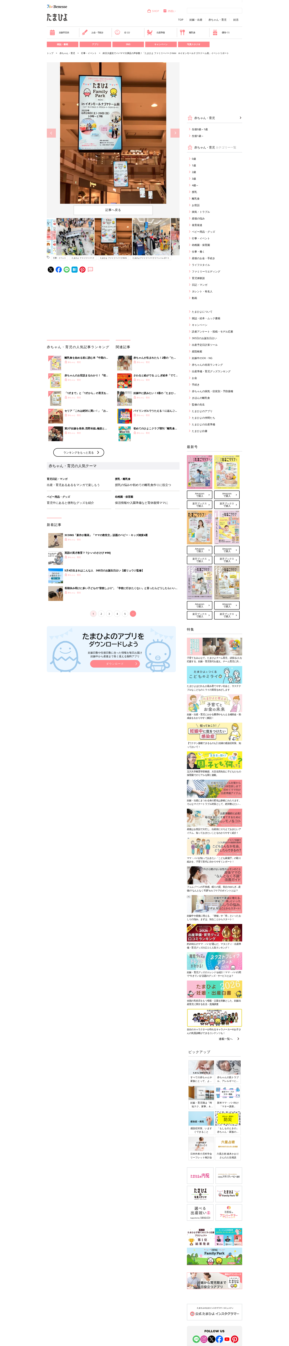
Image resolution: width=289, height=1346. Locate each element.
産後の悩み (198, 218)
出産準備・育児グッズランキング (211, 371)
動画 (194, 298)
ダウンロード (115, 663)
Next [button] (175, 133)
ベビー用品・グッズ (203, 231)
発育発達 (197, 225)
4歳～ (195, 185)
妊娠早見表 (59, 32)
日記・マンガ (199, 284)
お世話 (196, 205)
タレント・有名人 (202, 291)
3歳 (194, 178)
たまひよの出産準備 (203, 424)
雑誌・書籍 (62, 44)
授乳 (194, 192)
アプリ (95, 44)
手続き (196, 384)
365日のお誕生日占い (204, 338)
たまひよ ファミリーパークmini (113, 258)
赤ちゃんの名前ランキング (207, 364)
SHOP (153, 11)
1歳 (194, 165)
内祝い (169, 11)
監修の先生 (198, 404)
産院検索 (197, 351)
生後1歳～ (198, 136)
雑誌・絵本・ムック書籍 (206, 318)
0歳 (194, 158)
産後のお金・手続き (203, 258)
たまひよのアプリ (202, 411)
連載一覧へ (226, 1039)
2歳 (194, 172)
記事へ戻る (113, 210)
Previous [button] (51, 133)
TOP (180, 19)
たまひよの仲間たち (203, 417)
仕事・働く (198, 251)
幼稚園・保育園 (201, 245)
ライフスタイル (201, 265)
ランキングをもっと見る (78, 452)
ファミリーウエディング (206, 271)
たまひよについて (202, 311)
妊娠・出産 (195, 19)
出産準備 (155, 32)
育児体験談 (198, 278)
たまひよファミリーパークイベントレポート (151, 258)
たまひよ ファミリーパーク (83, 258)
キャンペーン (161, 44)
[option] (113, 133)
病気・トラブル (201, 211)
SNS (128, 44)
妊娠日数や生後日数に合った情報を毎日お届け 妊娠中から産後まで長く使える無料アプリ (115, 654)
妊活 (235, 19)
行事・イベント (89, 53)
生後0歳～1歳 (200, 129)
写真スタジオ (193, 44)
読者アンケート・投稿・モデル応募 (212, 331)
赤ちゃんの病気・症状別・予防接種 (212, 391)
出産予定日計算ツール (205, 344)
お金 (194, 378)
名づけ (122, 32)
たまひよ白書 (199, 431)
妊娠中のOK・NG (202, 358)
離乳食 (187, 32)
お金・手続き (92, 32)
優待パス (221, 32)
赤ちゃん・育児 (217, 19)
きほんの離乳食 (201, 398)
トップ (50, 53)
